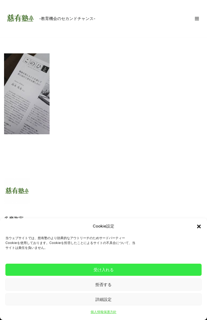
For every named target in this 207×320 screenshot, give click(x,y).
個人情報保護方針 (103, 312)
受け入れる (104, 269)
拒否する (103, 284)
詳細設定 (103, 299)
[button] (199, 226)
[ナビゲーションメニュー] (197, 18)
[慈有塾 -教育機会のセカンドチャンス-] (49, 18)
